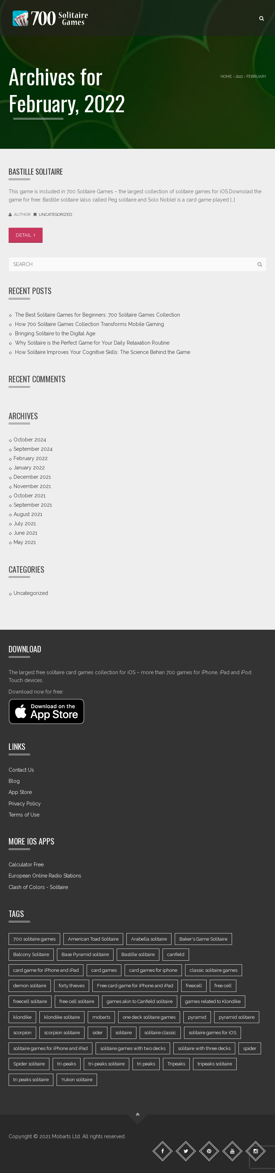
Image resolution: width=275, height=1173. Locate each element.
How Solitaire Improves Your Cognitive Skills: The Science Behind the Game (102, 352)
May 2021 (25, 542)
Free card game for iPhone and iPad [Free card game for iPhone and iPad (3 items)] (135, 985)
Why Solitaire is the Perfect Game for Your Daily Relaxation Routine (92, 342)
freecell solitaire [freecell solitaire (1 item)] (30, 1001)
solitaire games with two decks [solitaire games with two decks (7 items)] (132, 1048)
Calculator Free (26, 864)
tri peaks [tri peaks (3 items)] (146, 1063)
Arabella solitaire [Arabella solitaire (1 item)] (149, 939)
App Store (20, 792)
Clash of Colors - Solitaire (38, 887)
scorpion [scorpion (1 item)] (22, 1032)
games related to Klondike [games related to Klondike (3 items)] (213, 1001)
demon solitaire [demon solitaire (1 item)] (29, 985)
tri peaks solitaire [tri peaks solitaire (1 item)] (31, 1079)
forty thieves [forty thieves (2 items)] (72, 985)
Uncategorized (55, 214)
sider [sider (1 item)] (97, 1032)
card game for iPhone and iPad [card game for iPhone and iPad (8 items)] (46, 970)
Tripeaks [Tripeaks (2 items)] (176, 1063)
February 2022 (31, 458)
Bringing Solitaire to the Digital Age (55, 333)
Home (226, 76)
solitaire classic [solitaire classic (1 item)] (160, 1032)
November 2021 (32, 486)
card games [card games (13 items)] (104, 970)
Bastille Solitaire (36, 171)
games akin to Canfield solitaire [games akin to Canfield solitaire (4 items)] (140, 1001)
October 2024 (30, 440)
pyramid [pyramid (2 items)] (197, 1017)
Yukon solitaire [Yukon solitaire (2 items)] (76, 1079)
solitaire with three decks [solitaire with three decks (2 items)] (204, 1048)
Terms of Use (24, 815)
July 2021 (25, 523)
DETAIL (25, 235)
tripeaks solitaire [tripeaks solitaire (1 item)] (215, 1063)
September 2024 (33, 449)
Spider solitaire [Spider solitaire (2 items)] (29, 1063)
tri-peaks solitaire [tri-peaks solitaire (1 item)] (106, 1063)
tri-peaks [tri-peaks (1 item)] (66, 1063)
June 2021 (25, 533)
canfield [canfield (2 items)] (175, 954)
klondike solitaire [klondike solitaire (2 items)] (62, 1017)
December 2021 (32, 477)
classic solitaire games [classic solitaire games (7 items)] (213, 970)
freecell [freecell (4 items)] (194, 985)
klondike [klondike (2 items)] (22, 1017)
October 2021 (29, 495)
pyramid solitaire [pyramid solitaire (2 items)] (237, 1017)
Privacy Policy (25, 804)
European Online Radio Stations (45, 876)
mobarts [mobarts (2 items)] (101, 1017)
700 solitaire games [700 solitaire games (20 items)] (34, 939)
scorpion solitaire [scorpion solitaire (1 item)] (62, 1032)
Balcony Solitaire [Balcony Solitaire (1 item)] (31, 954)
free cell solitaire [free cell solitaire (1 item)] (76, 1001)
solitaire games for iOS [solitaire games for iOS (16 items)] (212, 1032)
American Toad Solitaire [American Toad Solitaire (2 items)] (93, 939)
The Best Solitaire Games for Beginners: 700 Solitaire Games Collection (97, 314)
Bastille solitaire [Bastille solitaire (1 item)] (138, 954)
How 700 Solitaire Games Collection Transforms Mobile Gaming (89, 324)
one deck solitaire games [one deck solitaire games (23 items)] (149, 1017)
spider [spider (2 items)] (249, 1048)
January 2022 (29, 467)
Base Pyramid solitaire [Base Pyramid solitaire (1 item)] (85, 954)
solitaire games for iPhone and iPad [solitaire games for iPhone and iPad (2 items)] (50, 1048)
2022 (239, 76)
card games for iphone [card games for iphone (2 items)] (153, 970)
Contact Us (21, 770)
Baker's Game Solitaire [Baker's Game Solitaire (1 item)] (203, 939)
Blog (14, 781)
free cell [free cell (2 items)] (223, 985)
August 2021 (28, 514)
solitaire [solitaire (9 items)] (123, 1032)
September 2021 (33, 505)
